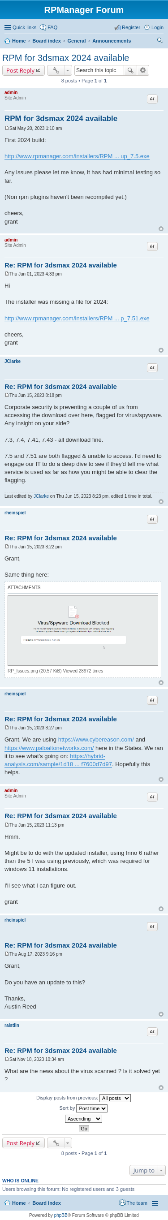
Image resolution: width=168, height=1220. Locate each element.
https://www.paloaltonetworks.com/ (49, 748)
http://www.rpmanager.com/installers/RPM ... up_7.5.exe (77, 156)
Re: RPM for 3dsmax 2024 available (60, 265)
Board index (46, 40)
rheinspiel (15, 512)
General (76, 40)
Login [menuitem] (157, 27)
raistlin (11, 1025)
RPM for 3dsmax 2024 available (65, 58)
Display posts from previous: (83, 1098)
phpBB (61, 1215)
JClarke (12, 361)
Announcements (111, 40)
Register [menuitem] (131, 27)
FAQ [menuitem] (52, 27)
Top (161, 228)
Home (19, 40)
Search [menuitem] (160, 41)
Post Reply (20, 70)
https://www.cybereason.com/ (96, 739)
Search (130, 70)
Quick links (24, 27)
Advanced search (143, 70)
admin (10, 92)
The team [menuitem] (137, 1203)
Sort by (84, 1108)
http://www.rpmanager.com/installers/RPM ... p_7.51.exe (77, 318)
